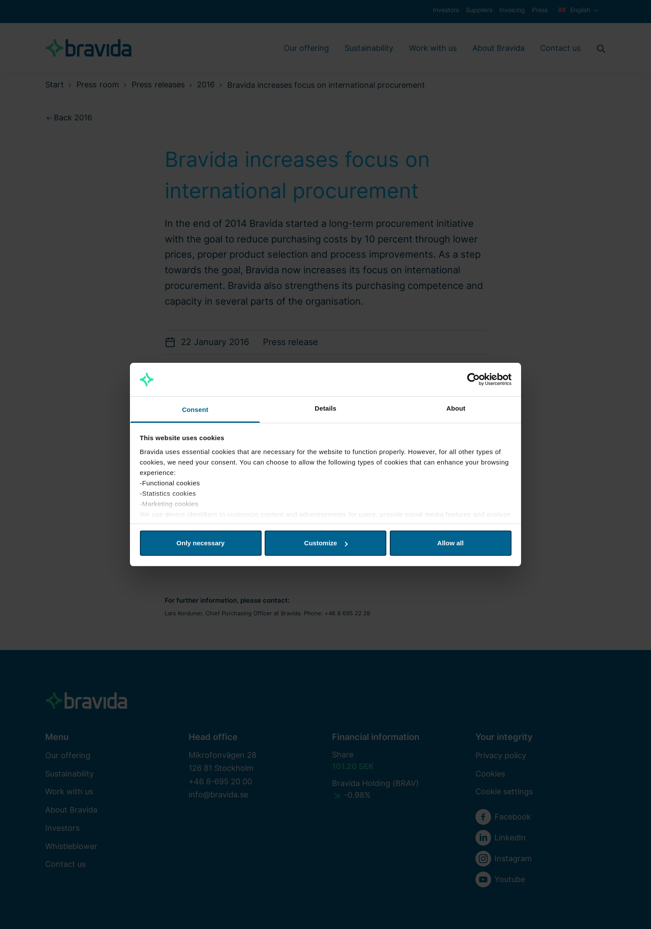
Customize (326, 543)
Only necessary (200, 543)
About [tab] (455, 408)
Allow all (450, 543)
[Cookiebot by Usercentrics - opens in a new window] (473, 379)
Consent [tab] (195, 409)
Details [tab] (325, 408)
